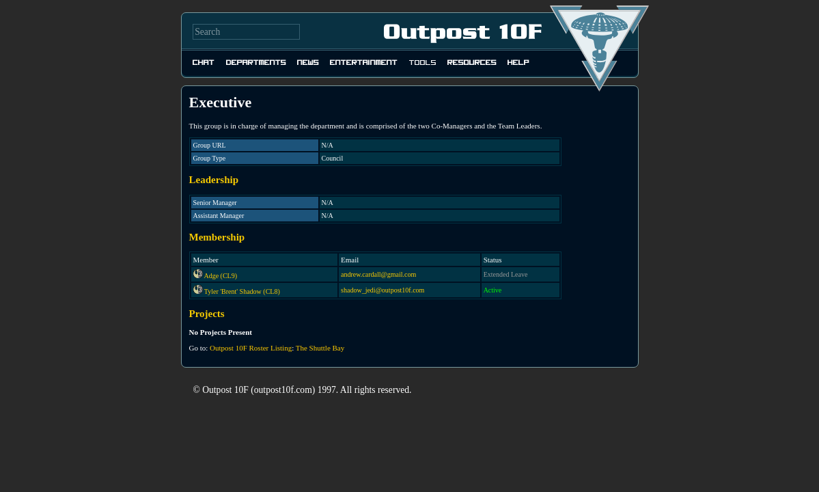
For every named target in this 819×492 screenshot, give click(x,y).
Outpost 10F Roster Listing (251, 348)
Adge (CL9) (220, 275)
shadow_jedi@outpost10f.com (382, 290)
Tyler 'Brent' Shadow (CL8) (242, 291)
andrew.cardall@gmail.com (378, 274)
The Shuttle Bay (320, 348)
